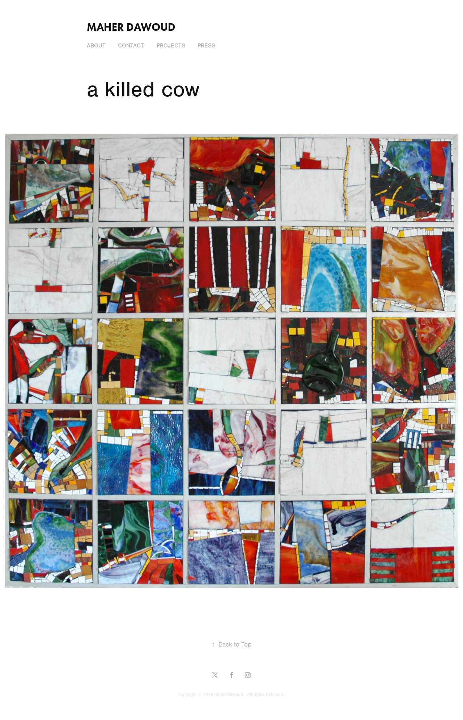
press (206, 45)
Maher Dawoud (131, 27)
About (96, 45)
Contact (131, 45)
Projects (171, 45)
